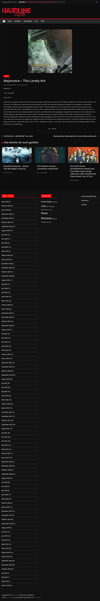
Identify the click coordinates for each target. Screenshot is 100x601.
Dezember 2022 (7, 362)
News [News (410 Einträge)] (44, 213)
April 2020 (5, 495)
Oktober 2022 (6, 371)
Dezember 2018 (7, 561)
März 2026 (5, 202)
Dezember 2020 (7, 462)
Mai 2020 (5, 490)
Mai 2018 (5, 577)
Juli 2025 (4, 235)
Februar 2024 (6, 305)
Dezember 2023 (7, 313)
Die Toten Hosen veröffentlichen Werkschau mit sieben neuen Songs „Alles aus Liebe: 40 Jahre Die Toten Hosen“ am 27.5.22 (83, 171)
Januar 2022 (5, 408)
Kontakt (84, 205)
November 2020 (7, 466)
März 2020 (5, 499)
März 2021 (5, 449)
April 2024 (5, 296)
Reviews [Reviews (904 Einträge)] (46, 218)
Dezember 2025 (7, 214)
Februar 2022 (6, 404)
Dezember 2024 (7, 264)
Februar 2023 (6, 354)
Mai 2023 (5, 342)
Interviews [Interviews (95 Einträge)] (46, 201)
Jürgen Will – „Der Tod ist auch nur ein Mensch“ (41, 2)
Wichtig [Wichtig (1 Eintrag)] (49, 222)
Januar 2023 (5, 358)
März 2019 (5, 548)
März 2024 (5, 301)
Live (36, 21)
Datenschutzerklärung (88, 196)
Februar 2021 (6, 453)
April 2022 (5, 396)
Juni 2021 (5, 437)
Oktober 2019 (6, 519)
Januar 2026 (5, 210)
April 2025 (5, 247)
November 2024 (7, 268)
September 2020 (7, 474)
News (10, 21)
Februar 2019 (6, 552)
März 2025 (5, 251)
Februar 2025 (6, 255)
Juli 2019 (4, 532)
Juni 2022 (5, 387)
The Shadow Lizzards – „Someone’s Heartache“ (47, 167)
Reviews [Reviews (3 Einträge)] (54, 219)
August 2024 (6, 280)
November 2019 (7, 515)
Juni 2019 (5, 536)
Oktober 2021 (6, 420)
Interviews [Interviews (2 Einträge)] (55, 202)
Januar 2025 (5, 259)
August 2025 (6, 230)
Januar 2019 (5, 556)
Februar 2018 (6, 585)
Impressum (85, 200)
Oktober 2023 (6, 321)
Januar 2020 (5, 507)
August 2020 (6, 478)
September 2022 (7, 375)
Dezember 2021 (7, 412)
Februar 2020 (6, 503)
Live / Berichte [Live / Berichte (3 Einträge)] (50, 206)
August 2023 (6, 330)
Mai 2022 (5, 391)
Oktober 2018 (6, 569)
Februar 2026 (6, 206)
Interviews (28, 21)
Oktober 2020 (6, 470)
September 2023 (7, 325)
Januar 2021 (5, 457)
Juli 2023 (4, 334)
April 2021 (5, 445)
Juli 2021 (4, 433)
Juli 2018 (4, 573)
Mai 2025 (5, 243)
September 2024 (7, 276)
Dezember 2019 (7, 511)
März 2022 (5, 400)
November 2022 (7, 367)
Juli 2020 (4, 482)
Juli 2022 (4, 383)
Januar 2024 (5, 309)
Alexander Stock (23, 85)
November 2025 (7, 218)
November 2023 (7, 317)
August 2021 (6, 429)
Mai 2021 (5, 441)
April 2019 (5, 544)
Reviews (18, 21)
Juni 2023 (5, 338)
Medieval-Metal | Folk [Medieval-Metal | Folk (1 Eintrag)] (46, 209)
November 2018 (7, 565)
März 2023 (5, 350)
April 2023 (5, 346)
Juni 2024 (5, 288)
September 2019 (7, 524)
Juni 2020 (5, 486)
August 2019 (6, 528)
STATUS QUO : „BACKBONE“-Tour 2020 (17, 136)
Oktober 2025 (6, 222)
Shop (43, 21)
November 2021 (7, 416)
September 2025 (7, 226)
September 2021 (7, 424)
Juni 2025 (5, 239)
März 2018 (5, 581)
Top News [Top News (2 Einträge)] (44, 222)
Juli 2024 (4, 284)
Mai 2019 (5, 540)
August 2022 (6, 379)
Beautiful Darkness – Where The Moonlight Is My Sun (16, 167)
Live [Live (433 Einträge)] (43, 206)
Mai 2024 (5, 292)
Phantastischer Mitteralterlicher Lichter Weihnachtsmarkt (75, 136)
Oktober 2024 (6, 272)
